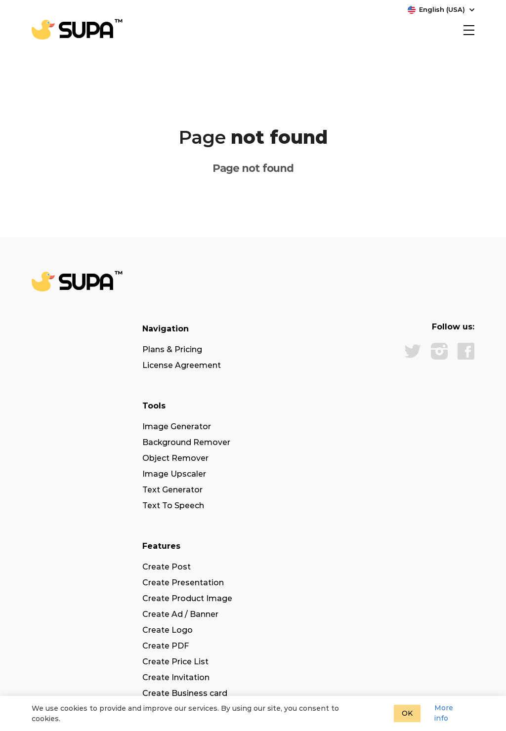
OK (407, 713)
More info (443, 713)
